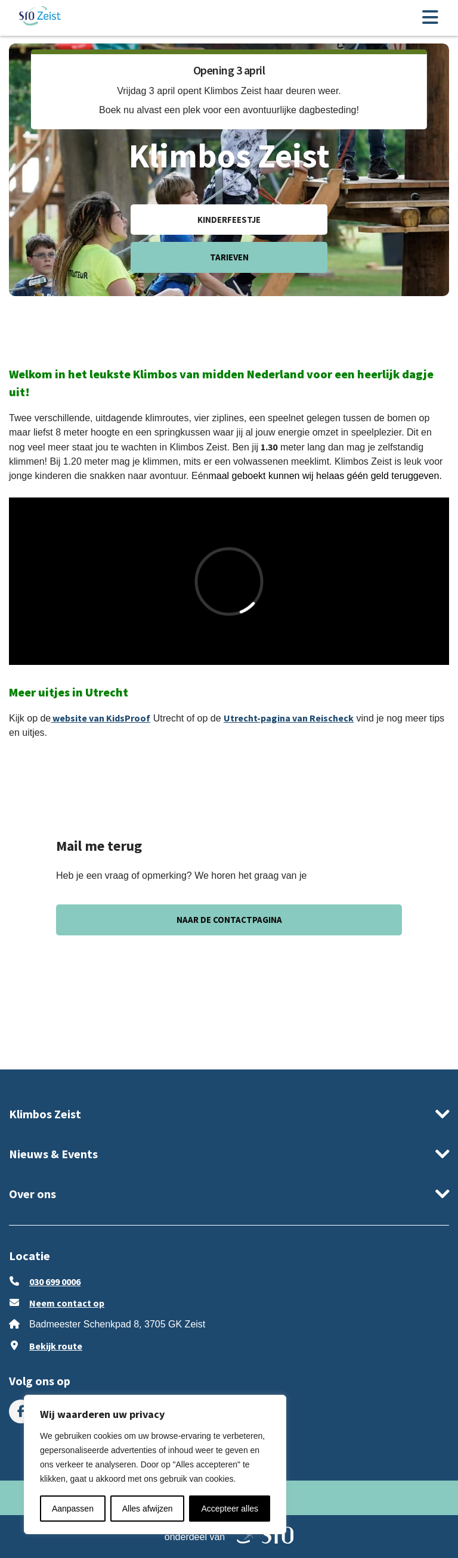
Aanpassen (73, 1508)
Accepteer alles (229, 1508)
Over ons (32, 1193)
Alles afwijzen (147, 1508)
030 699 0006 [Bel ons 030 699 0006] (55, 1282)
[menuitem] (21, 1411)
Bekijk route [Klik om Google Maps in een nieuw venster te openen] (55, 1346)
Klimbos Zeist (45, 1113)
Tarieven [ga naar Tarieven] (229, 257)
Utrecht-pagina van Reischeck (289, 718)
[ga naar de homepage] (40, 18)
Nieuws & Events (53, 1153)
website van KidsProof (100, 718)
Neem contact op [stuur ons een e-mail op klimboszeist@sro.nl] (66, 1303)
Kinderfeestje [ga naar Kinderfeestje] (229, 219)
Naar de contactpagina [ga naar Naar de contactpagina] (229, 919)
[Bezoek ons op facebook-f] (21, 1411)
